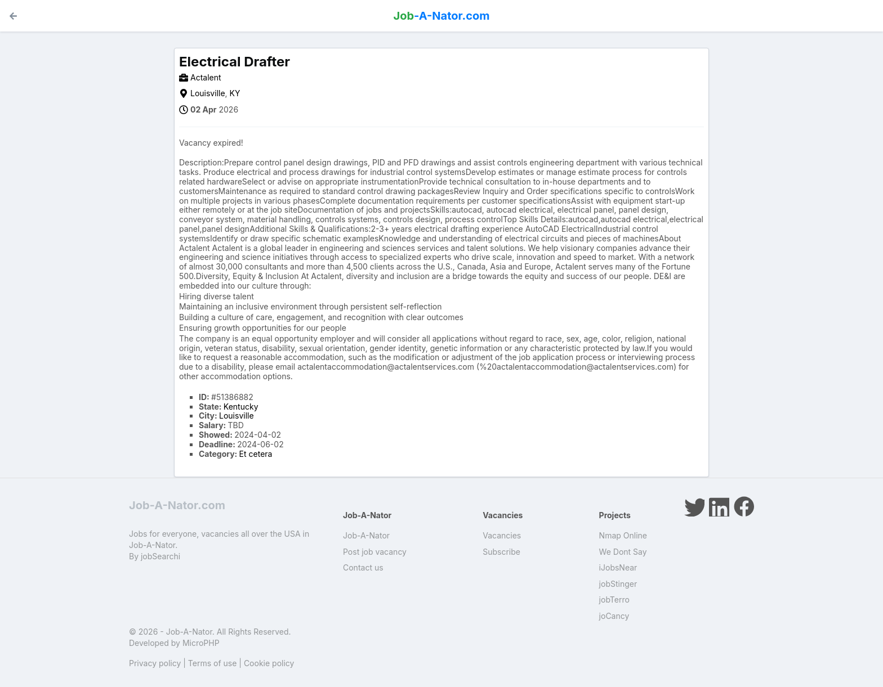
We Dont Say (623, 551)
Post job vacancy (375, 551)
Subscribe (501, 551)
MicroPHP (201, 643)
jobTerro (614, 599)
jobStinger (618, 584)
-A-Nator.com (442, 16)
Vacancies (502, 535)
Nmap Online (623, 535)
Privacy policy (155, 663)
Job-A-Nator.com (177, 505)
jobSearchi (160, 556)
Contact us (363, 567)
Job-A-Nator (366, 535)
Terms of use (212, 663)
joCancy (614, 616)
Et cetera (256, 454)
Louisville (207, 93)
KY (235, 93)
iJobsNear (618, 567)
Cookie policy (269, 663)
